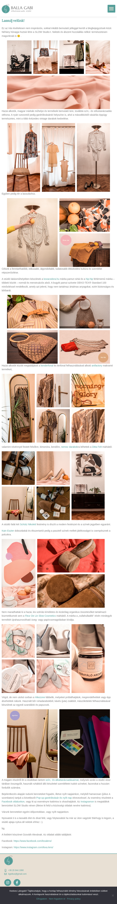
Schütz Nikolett (28, 524)
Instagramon (87, 801)
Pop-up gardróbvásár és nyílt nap (54, 797)
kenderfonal (47, 365)
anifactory (97, 365)
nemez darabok (69, 446)
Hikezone (40, 697)
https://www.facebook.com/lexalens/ (33, 841)
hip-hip (89, 279)
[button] (111, 9)
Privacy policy (73, 898)
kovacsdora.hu (51, 279)
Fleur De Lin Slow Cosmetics (40, 615)
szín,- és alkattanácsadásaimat (62, 780)
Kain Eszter (8, 530)
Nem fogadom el (57, 898)
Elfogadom (41, 898)
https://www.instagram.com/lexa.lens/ (33, 847)
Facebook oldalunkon (13, 801)
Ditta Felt (97, 446)
